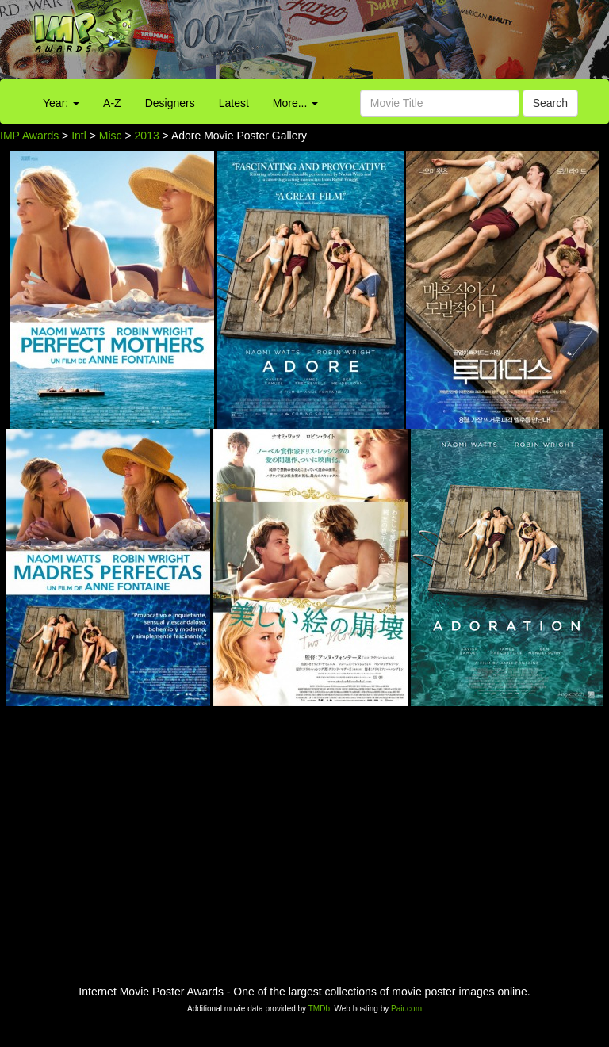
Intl (78, 135)
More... (295, 103)
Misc (110, 135)
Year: (61, 103)
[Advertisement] (380, 43)
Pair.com (406, 1008)
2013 (147, 135)
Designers (170, 103)
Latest (234, 103)
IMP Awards (29, 135)
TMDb (319, 1008)
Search (550, 103)
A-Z (112, 103)
